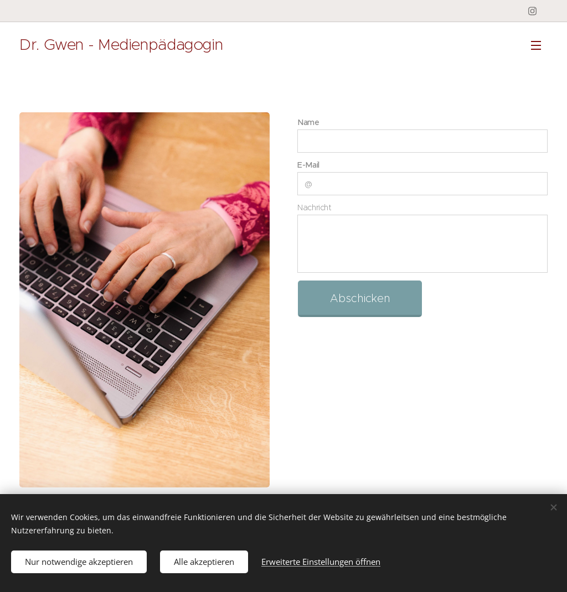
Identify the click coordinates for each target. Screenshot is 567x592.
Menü (536, 45)
